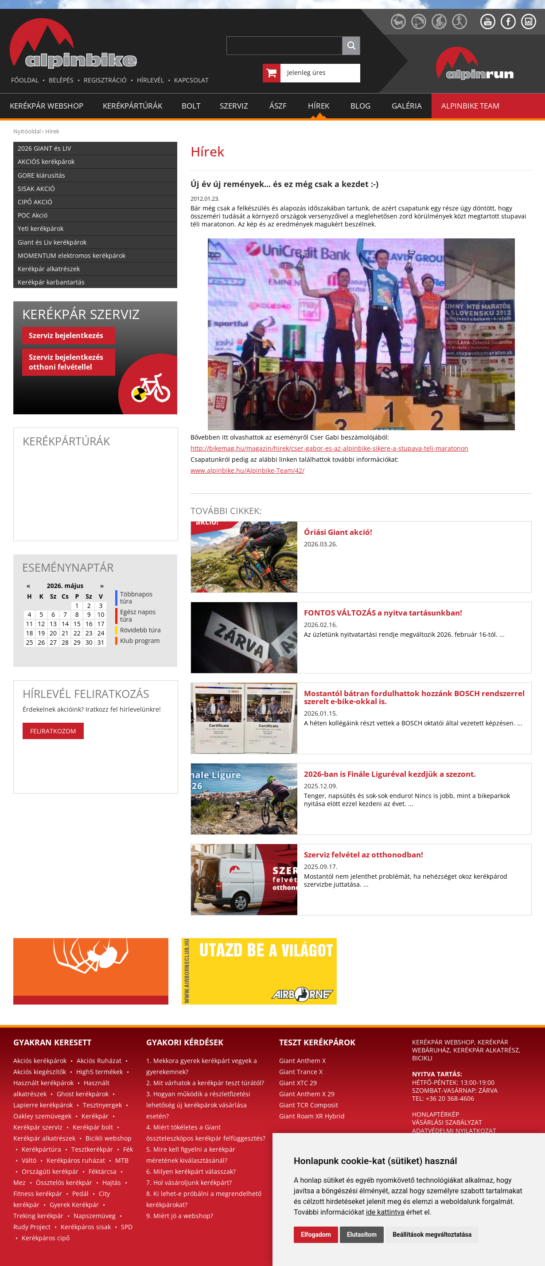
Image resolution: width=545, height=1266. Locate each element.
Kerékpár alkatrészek (49, 269)
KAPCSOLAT (191, 80)
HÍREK (318, 106)
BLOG (360, 106)
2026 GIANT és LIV (44, 148)
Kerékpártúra (41, 1149)
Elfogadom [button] (316, 1234)
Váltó (29, 1160)
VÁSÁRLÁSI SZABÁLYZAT (447, 1122)
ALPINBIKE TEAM (470, 106)
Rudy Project (32, 1227)
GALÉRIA (407, 106)
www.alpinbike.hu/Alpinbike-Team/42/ (247, 470)
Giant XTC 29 (298, 1083)
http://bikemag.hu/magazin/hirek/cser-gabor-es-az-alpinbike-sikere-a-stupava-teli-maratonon (329, 448)
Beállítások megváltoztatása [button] (432, 1234)
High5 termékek (99, 1071)
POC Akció (32, 215)
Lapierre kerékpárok (43, 1105)
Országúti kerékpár (50, 1171)
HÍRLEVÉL (150, 80)
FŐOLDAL (25, 80)
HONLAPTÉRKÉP (435, 1114)
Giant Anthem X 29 (307, 1094)
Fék (128, 1149)
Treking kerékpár (38, 1215)
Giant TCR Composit (308, 1105)
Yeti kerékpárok (40, 228)
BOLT (191, 106)
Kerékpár (95, 1116)
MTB (121, 1160)
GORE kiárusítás (41, 175)
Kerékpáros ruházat (76, 1160)
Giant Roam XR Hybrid (312, 1116)
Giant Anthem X (302, 1060)
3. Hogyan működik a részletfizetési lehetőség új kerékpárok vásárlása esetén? (198, 1105)
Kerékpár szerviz (37, 1127)
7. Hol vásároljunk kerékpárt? (189, 1182)
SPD (126, 1227)
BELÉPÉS (61, 80)
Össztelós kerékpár (64, 1182)
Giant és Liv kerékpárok (52, 242)
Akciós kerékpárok (39, 1060)
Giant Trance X (301, 1071)
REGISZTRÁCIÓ (105, 80)
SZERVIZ (234, 106)
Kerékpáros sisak (86, 1227)
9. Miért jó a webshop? (179, 1215)
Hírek (52, 131)
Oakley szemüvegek (42, 1116)
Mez (19, 1182)
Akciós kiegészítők (39, 1071)
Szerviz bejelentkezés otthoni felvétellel (66, 362)
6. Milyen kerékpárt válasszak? (191, 1171)
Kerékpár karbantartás (51, 282)
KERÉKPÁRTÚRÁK (132, 106)
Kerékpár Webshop (46, 106)
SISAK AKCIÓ (36, 188)
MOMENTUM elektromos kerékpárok (71, 255)
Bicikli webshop (109, 1138)
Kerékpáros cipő (46, 1238)
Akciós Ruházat (99, 1060)
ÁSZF (278, 106)
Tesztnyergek (102, 1105)
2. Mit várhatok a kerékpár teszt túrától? (205, 1083)
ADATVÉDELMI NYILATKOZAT (454, 1130)
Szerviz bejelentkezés (66, 335)
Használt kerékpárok (43, 1083)
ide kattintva (385, 1212)
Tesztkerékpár (92, 1149)
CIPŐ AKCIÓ (35, 202)
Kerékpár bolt (93, 1127)
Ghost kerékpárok (83, 1094)
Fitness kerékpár (37, 1193)
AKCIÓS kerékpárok (46, 161)
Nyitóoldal (27, 131)
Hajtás (111, 1182)
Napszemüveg (95, 1215)
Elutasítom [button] (362, 1234)
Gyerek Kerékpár (74, 1204)
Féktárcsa (103, 1171)
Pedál (80, 1193)
